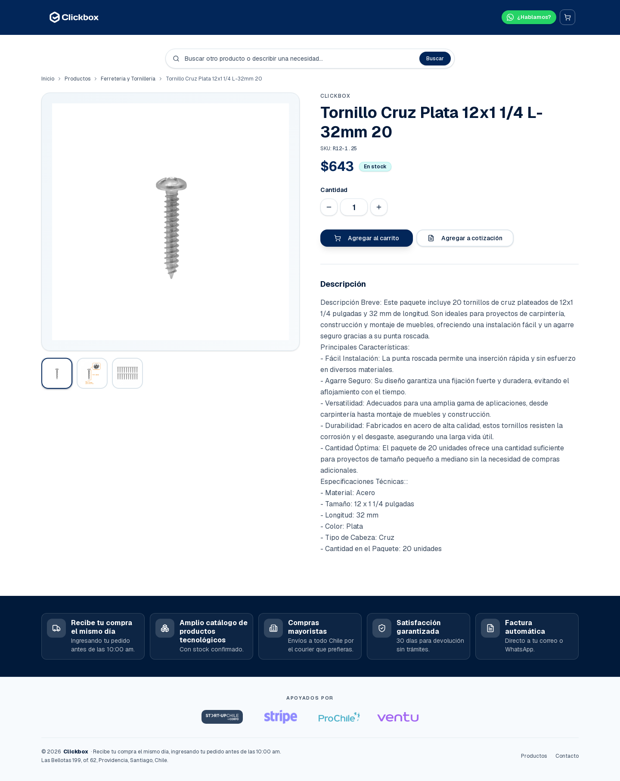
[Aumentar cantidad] (379, 207)
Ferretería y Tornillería (128, 78)
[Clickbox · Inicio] (74, 17)
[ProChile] (339, 717)
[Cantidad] (354, 207)
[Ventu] (397, 717)
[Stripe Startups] (280, 717)
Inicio (47, 78)
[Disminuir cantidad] (329, 207)
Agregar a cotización (465, 238)
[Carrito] (567, 17)
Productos (77, 78)
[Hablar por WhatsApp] (526, 17)
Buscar (435, 58)
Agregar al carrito (366, 238)
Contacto (567, 756)
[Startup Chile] (222, 717)
